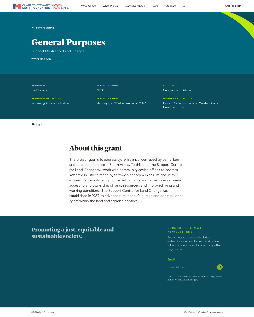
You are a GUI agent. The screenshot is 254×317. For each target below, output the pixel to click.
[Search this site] (184, 6)
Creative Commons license (210, 312)
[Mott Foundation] (41, 6)
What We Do (110, 5)
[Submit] (220, 267)
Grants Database (134, 5)
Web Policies (189, 312)
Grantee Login (233, 5)
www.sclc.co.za (41, 58)
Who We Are (88, 5)
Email (171, 259)
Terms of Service (185, 279)
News (154, 5)
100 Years (170, 5)
